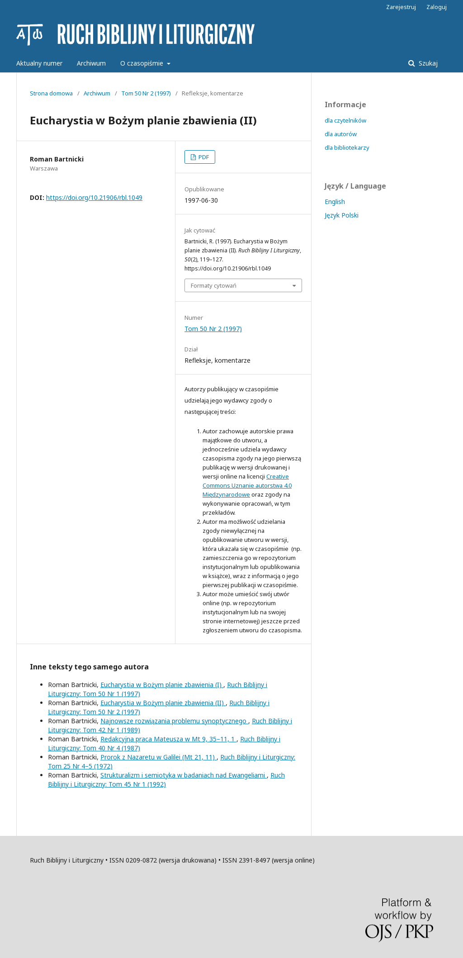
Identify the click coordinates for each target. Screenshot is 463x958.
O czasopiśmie (142, 63)
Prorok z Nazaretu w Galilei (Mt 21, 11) (158, 757)
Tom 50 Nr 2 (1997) (146, 93)
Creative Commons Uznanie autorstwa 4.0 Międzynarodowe (247, 485)
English (335, 201)
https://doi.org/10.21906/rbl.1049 (94, 197)
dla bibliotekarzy (347, 147)
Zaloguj (436, 7)
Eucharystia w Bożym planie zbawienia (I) (161, 684)
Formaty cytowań (213, 285)
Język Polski (342, 215)
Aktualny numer (39, 63)
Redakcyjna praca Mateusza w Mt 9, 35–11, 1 (168, 739)
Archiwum (91, 63)
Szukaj (427, 63)
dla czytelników (345, 120)
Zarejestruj (401, 7)
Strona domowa (51, 93)
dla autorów (341, 134)
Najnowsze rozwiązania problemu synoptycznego (174, 720)
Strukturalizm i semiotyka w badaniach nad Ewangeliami (183, 775)
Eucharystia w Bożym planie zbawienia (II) (163, 702)
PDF (203, 157)
